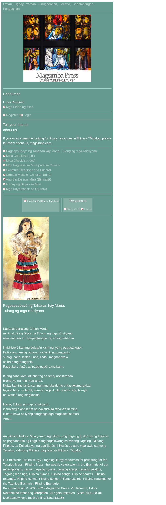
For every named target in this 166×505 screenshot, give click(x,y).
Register (10, 115)
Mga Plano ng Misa (18, 107)
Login (26, 115)
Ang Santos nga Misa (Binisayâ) (27, 179)
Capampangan (83, 4)
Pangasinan (11, 8)
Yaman (31, 4)
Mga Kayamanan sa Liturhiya (25, 189)
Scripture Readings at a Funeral (27, 170)
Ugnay (18, 4)
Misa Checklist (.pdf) (19, 156)
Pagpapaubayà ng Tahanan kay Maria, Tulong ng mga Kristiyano (50, 151)
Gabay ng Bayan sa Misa (22, 184)
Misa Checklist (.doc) (19, 160)
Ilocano (65, 4)
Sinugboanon (47, 4)
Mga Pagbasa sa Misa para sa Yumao (31, 165)
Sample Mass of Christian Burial (27, 174)
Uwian (7, 4)
